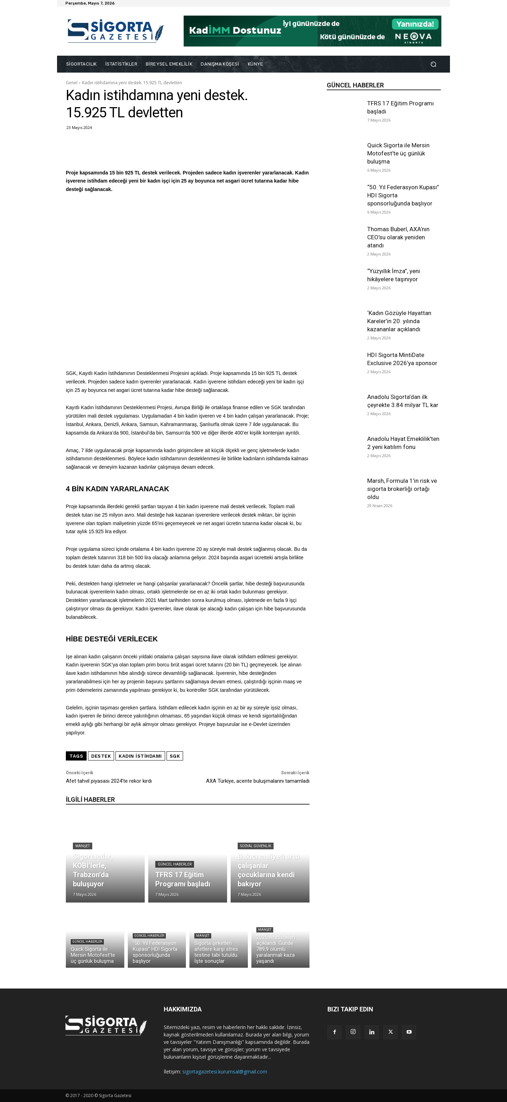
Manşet (82, 846)
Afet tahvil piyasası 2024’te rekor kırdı (109, 781)
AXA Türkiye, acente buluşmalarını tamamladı (257, 781)
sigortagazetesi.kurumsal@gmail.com (224, 1071)
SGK (175, 756)
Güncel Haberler (175, 864)
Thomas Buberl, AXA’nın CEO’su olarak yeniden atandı (398, 237)
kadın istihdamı (140, 756)
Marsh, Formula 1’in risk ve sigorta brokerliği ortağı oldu (402, 488)
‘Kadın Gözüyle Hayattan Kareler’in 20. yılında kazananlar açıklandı (399, 321)
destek (101, 756)
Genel (71, 83)
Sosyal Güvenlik (255, 846)
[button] (433, 64)
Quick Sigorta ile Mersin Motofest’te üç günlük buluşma (398, 153)
